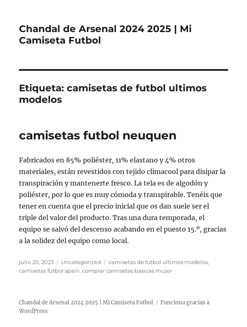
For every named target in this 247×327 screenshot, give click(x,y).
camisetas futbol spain (49, 270)
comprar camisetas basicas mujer (127, 270)
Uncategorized (81, 262)
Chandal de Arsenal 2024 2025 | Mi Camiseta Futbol (86, 302)
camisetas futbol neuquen (97, 135)
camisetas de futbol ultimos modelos (158, 262)
